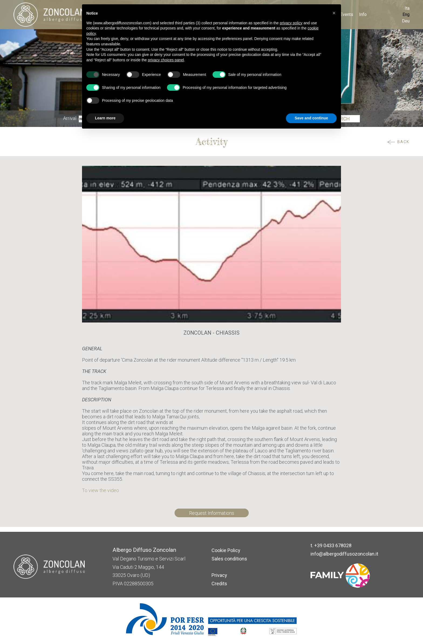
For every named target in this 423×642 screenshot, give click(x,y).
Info (363, 14)
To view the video (100, 490)
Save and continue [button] (311, 118)
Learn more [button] (105, 118)
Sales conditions (229, 559)
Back (403, 142)
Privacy (219, 575)
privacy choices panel (166, 60)
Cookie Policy (226, 550)
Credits (219, 583)
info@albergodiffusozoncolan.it (344, 554)
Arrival (69, 118)
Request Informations (211, 513)
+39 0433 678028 (333, 545)
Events (346, 14)
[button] (334, 13)
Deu (406, 20)
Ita (407, 8)
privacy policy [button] (291, 23)
